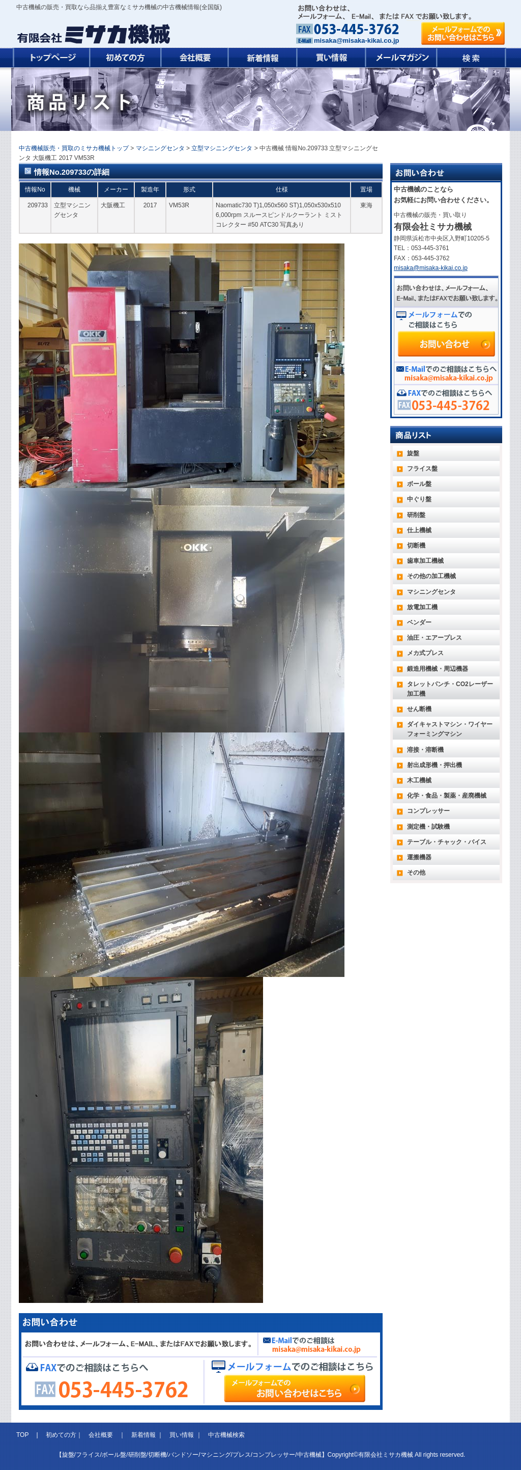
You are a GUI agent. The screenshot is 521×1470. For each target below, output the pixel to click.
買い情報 (181, 1434)
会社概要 (101, 1434)
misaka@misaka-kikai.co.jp (356, 40)
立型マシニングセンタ (221, 148)
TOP (23, 1434)
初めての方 (61, 1434)
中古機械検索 (226, 1434)
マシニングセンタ (160, 148)
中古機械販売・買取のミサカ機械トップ (74, 148)
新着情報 (143, 1434)
